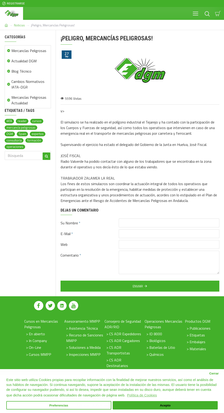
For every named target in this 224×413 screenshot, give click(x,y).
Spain (22, 134)
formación (34, 140)
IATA (9, 121)
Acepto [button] (165, 405)
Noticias (19, 25)
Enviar (138, 286)
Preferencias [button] (58, 405)
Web (64, 244)
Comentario (70, 255)
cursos (36, 121)
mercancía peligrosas (21, 127)
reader (22, 121)
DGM (10, 134)
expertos (38, 134)
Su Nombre (69, 223)
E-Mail (66, 234)
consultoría (14, 140)
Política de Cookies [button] (142, 395)
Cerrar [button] (214, 373)
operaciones (15, 147)
